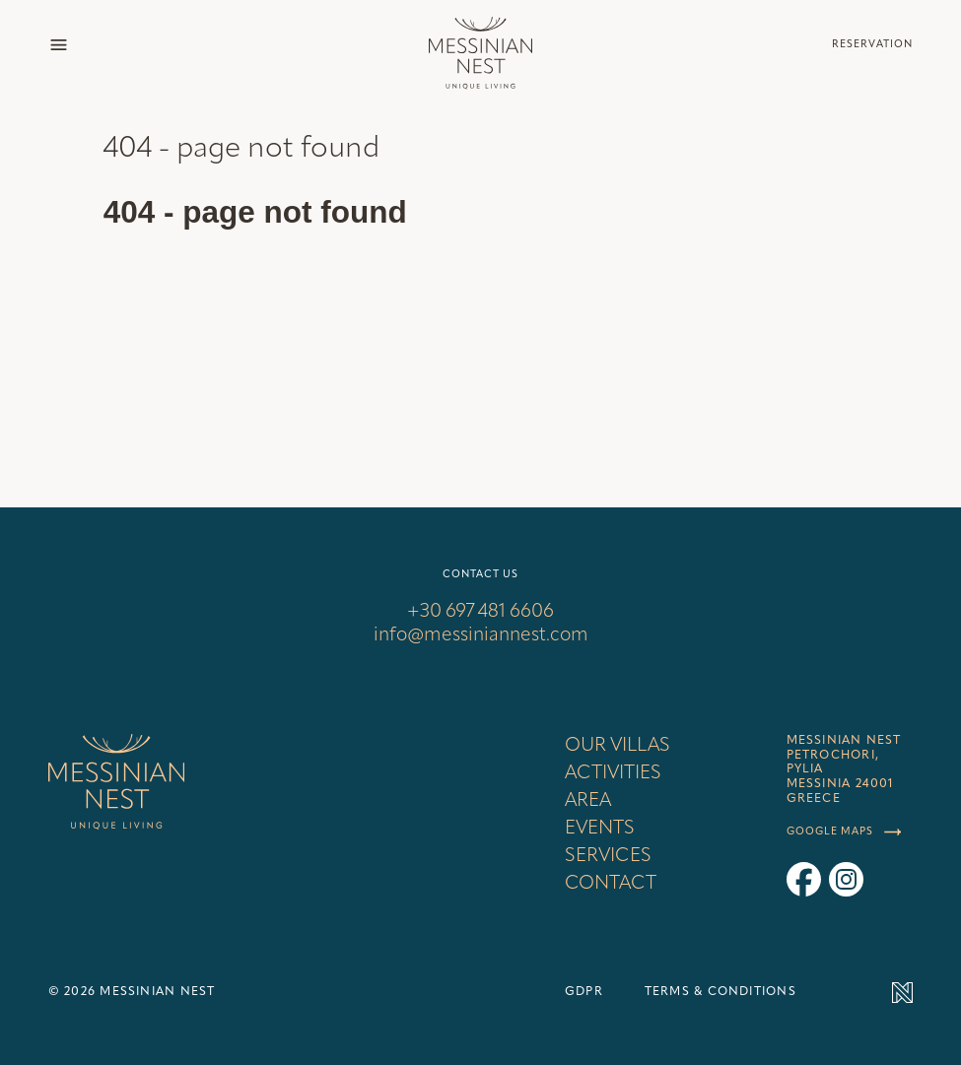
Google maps (844, 832)
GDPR (584, 992)
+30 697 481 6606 (480, 612)
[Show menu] (58, 44)
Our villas (617, 746)
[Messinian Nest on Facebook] (804, 879)
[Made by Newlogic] (886, 992)
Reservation (873, 44)
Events (600, 828)
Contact (610, 884)
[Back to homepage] (480, 45)
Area (588, 801)
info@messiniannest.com (481, 635)
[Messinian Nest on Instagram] (846, 879)
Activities (613, 773)
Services (608, 856)
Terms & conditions (720, 992)
